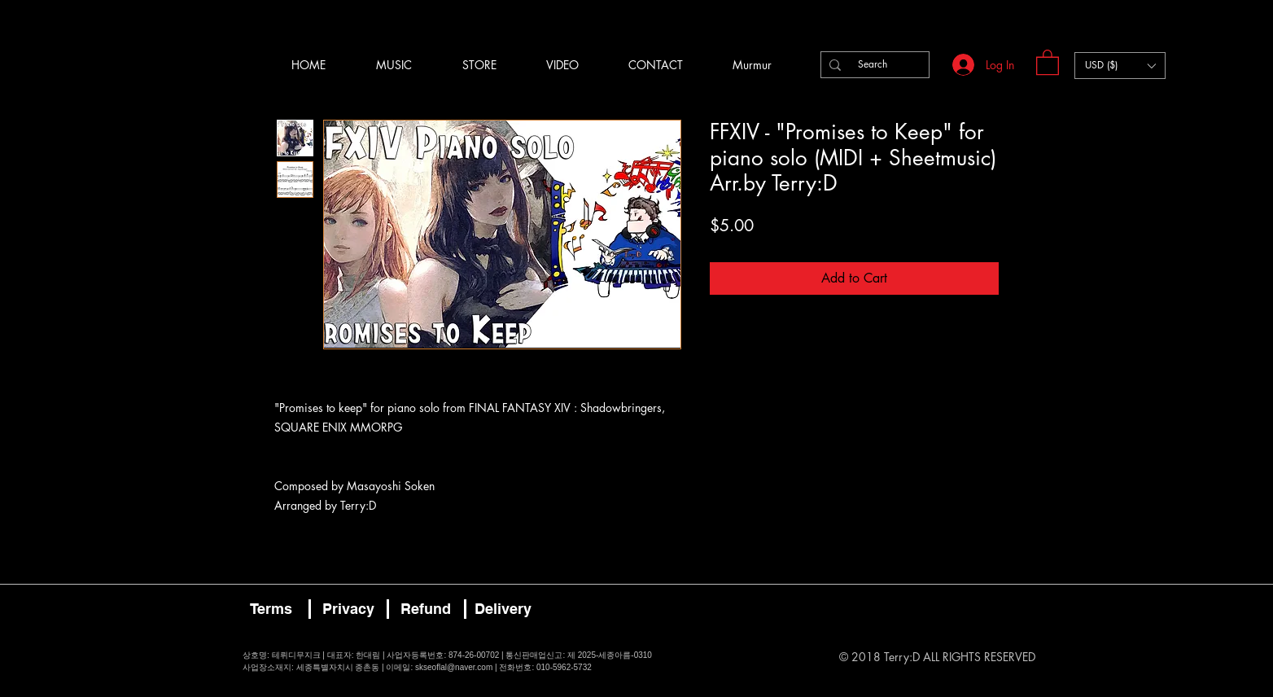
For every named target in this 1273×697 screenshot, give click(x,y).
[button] (1047, 61)
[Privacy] (348, 609)
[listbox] (1120, 65)
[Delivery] (503, 609)
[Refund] (425, 609)
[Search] (873, 64)
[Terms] (271, 609)
